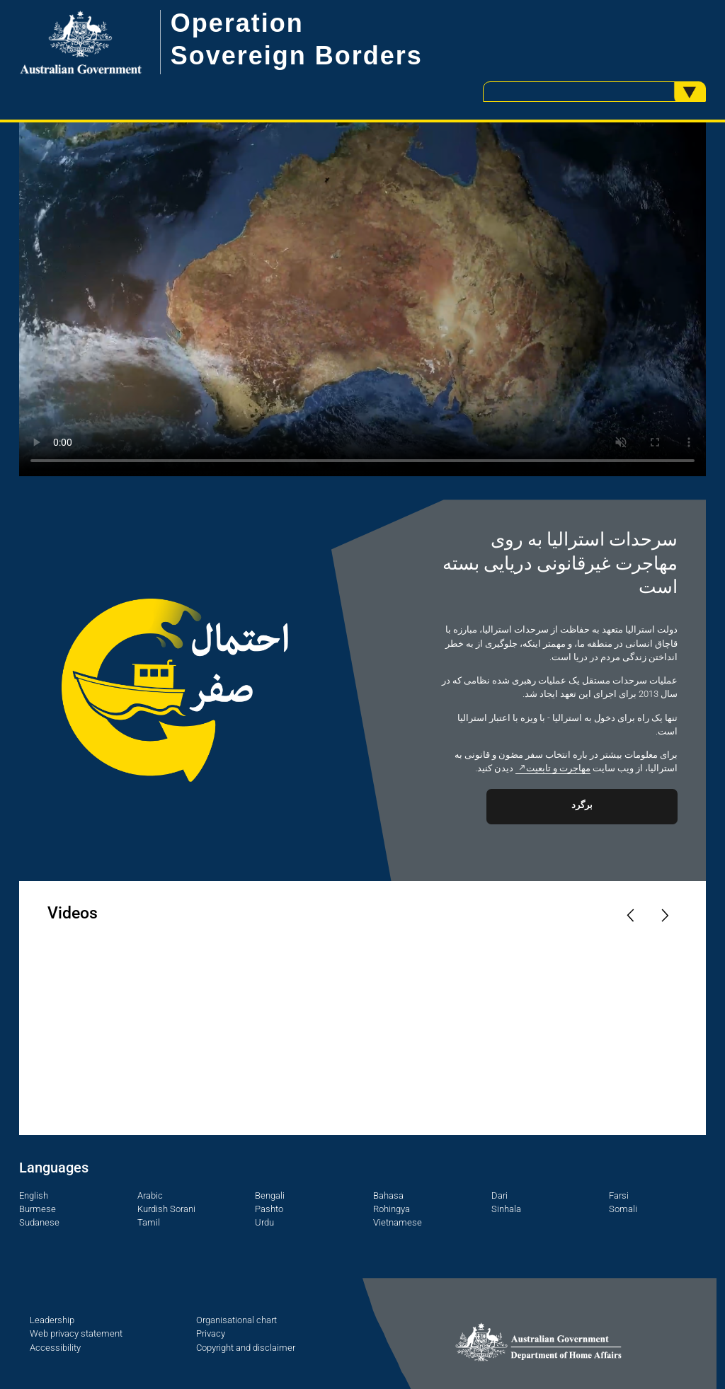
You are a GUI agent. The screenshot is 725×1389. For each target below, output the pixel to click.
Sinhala (506, 1209)
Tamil (148, 1222)
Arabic (150, 1195)
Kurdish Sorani (166, 1209)
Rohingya (391, 1209)
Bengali (270, 1195)
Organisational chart (236, 1320)
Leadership (52, 1320)
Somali (623, 1209)
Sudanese (39, 1222)
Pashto (269, 1209)
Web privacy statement (76, 1333)
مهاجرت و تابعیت (558, 768)
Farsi (619, 1195)
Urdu (264, 1222)
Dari (499, 1195)
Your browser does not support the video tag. (362, 299)
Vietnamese (397, 1222)
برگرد (582, 805)
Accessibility (55, 1347)
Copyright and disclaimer (245, 1347)
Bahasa (388, 1195)
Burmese (37, 1209)
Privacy (210, 1333)
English (33, 1195)
